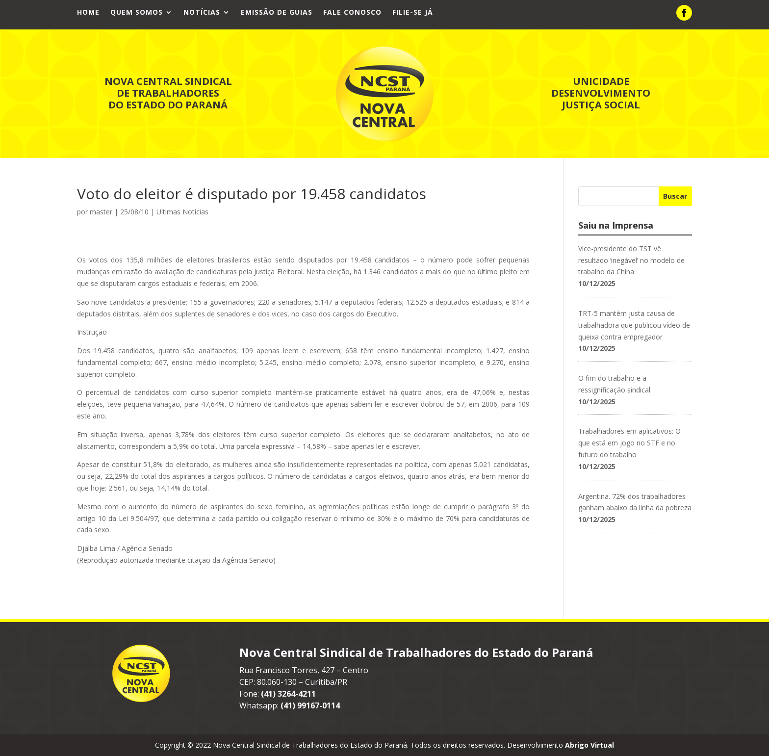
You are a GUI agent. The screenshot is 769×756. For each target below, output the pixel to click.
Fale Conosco (352, 13)
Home (88, 13)
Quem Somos (136, 13)
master (101, 211)
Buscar (675, 196)
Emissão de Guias (276, 13)
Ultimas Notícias (182, 211)
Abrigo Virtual (589, 745)
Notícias (201, 13)
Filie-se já (412, 13)
